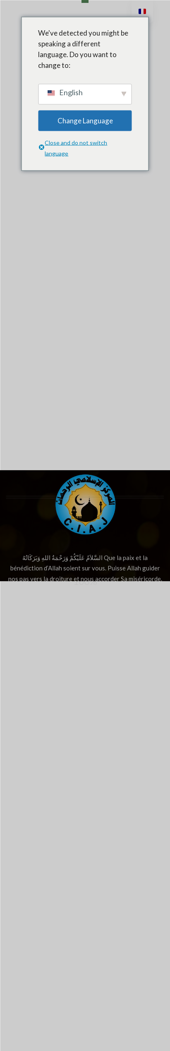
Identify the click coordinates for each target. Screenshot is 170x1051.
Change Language (85, 120)
